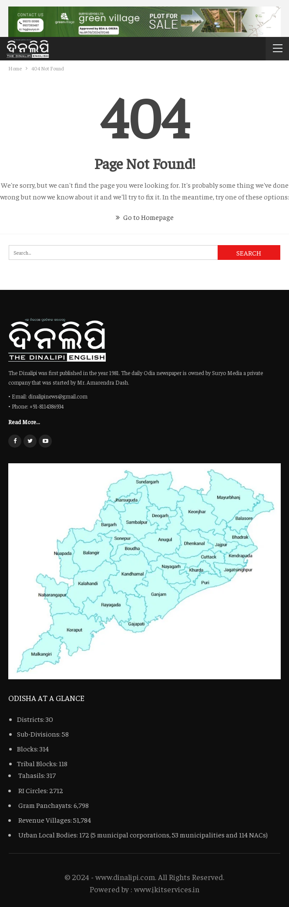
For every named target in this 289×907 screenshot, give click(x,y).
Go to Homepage (145, 217)
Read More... (24, 421)
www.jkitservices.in (166, 889)
